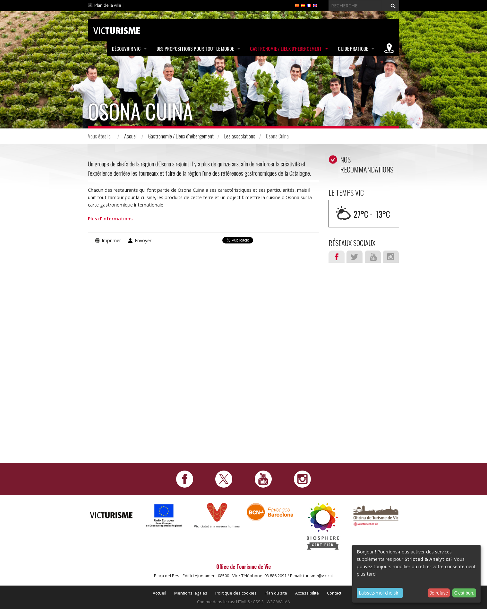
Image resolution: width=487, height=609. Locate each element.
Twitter (354, 257)
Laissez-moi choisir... (380, 593)
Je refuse (439, 593)
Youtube (373, 257)
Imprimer (111, 240)
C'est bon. (464, 593)
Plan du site (276, 593)
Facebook (337, 257)
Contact (334, 593)
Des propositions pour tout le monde (195, 48)
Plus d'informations (110, 219)
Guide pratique (353, 48)
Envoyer (143, 240)
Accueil (131, 136)
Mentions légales (190, 593)
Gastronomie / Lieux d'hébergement (286, 48)
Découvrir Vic (126, 48)
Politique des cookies (236, 593)
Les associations (239, 136)
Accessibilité (307, 593)
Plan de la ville (107, 5)
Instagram (391, 257)
